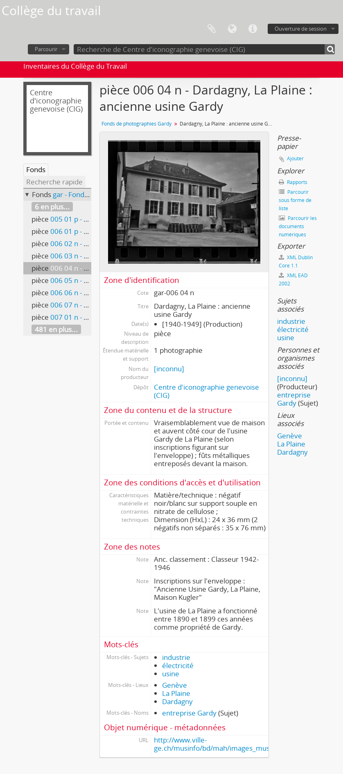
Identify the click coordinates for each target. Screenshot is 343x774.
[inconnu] (169, 368)
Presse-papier (211, 29)
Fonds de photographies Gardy (137, 123)
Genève (174, 685)
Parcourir (46, 49)
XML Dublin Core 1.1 (296, 261)
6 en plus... (52, 206)
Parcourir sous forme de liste (295, 200)
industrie (176, 657)
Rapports (293, 182)
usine (170, 673)
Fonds (35, 169)
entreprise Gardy (189, 713)
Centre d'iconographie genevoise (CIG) (206, 391)
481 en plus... (56, 329)
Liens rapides (252, 29)
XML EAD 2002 (293, 279)
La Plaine (176, 693)
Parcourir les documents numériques (298, 226)
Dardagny (177, 701)
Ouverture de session (301, 28)
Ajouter (295, 158)
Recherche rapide (54, 181)
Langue (232, 29)
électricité (178, 665)
